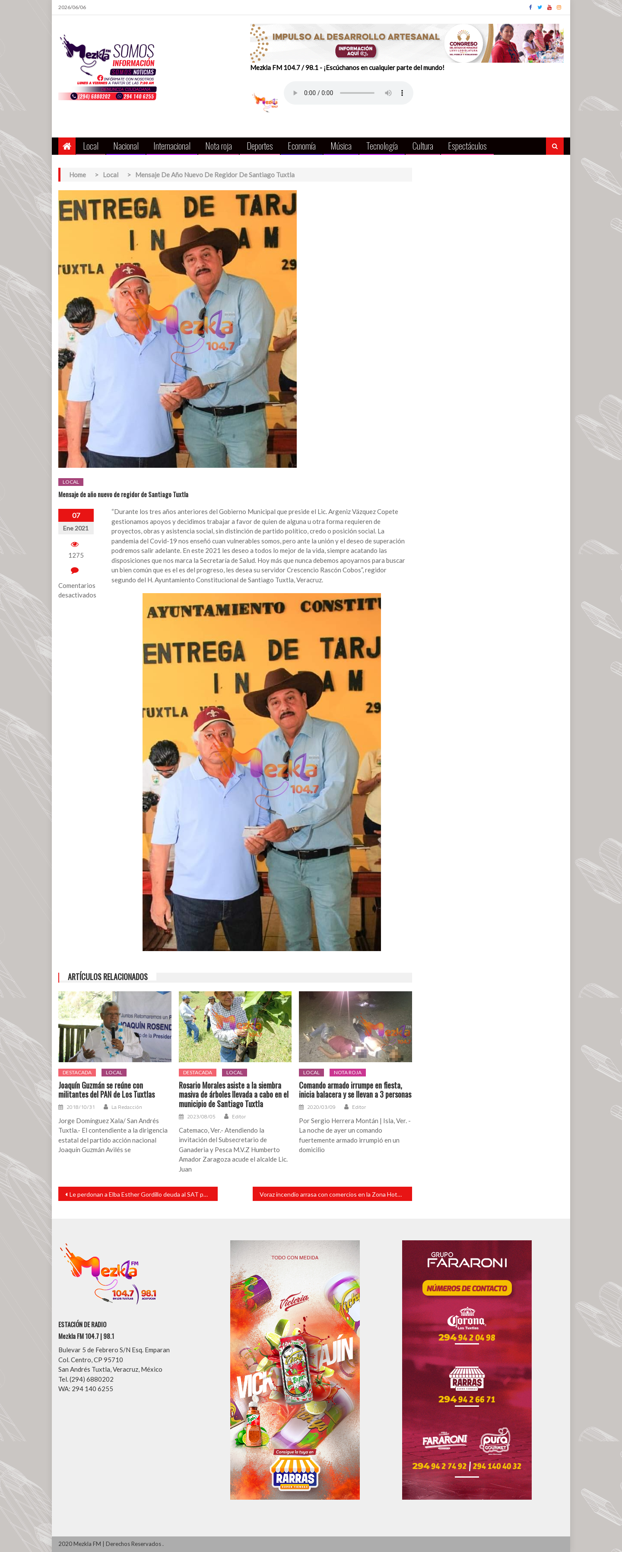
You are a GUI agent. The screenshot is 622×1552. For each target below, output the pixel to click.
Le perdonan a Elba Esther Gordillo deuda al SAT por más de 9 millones (144, 1194)
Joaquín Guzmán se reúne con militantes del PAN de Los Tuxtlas (106, 1090)
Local (90, 145)
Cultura (423, 145)
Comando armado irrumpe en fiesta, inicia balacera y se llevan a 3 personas (355, 1090)
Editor (239, 1117)
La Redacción (126, 1107)
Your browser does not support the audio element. (348, 93)
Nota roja (218, 145)
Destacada (77, 1072)
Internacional (171, 145)
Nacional (126, 145)
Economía (302, 145)
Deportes (260, 145)
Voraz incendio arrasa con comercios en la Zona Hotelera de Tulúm (336, 1194)
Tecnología (382, 145)
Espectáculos (467, 145)
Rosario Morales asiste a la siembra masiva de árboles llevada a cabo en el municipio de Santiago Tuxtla (234, 1095)
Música (341, 145)
